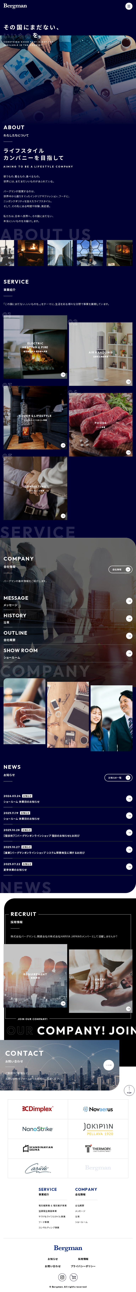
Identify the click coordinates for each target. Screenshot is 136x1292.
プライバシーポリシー (83, 1266)
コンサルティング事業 (49, 1227)
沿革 (77, 1216)
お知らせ (53, 1259)
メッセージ (80, 1210)
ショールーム (81, 1221)
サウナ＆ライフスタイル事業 (52, 1216)
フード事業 (44, 1221)
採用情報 (83, 1259)
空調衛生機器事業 (48, 1210)
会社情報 (80, 1194)
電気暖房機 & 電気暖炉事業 (53, 1205)
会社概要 (79, 1205)
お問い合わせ (52, 1266)
